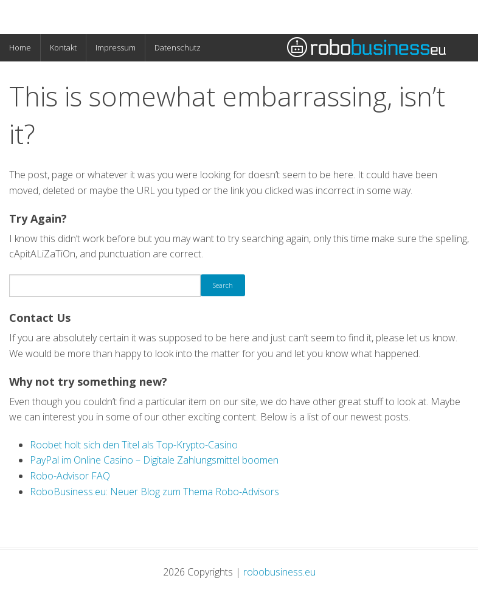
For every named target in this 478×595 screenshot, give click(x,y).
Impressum (115, 47)
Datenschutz (177, 47)
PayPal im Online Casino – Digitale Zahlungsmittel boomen (154, 460)
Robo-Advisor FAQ (70, 475)
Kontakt (63, 47)
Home (20, 47)
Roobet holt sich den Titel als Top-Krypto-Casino (134, 444)
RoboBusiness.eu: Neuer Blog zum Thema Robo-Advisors (154, 491)
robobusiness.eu (279, 572)
